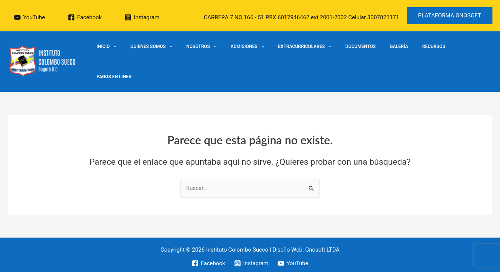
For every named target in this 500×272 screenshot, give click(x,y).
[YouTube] (29, 17)
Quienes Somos (180, 54)
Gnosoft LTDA (322, 238)
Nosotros (225, 54)
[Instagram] (142, 17)
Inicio (140, 54)
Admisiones (266, 54)
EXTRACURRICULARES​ (318, 54)
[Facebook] (85, 17)
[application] (147, 54)
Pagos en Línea (470, 54)
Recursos (432, 54)
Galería (403, 54)
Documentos (369, 54)
